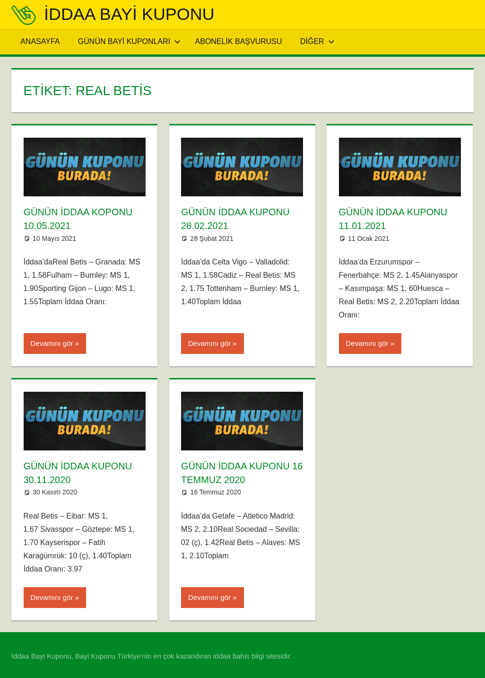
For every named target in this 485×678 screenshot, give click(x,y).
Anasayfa (40, 41)
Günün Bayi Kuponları (129, 41)
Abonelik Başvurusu (238, 41)
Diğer (317, 41)
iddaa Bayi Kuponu (129, 14)
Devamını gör (52, 342)
